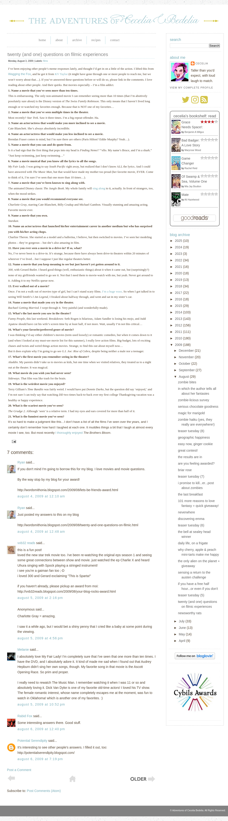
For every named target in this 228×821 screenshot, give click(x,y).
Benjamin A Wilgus (194, 132)
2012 (179, 325)
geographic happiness (194, 437)
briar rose (185, 470)
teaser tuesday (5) (191, 595)
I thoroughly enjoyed (69, 432)
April (182, 641)
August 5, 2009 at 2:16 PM (40, 598)
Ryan (21, 462)
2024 (179, 247)
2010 (179, 338)
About (59, 40)
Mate (185, 195)
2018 (179, 286)
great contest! (188, 450)
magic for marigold (191, 413)
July (182, 621)
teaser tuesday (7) (191, 476)
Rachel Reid (190, 168)
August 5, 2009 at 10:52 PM (41, 704)
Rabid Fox (24, 716)
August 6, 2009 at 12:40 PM (41, 729)
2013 (179, 319)
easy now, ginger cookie (195, 444)
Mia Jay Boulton (192, 186)
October (185, 363)
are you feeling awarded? (196, 463)
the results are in (190, 457)
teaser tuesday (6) (191, 525)
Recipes (96, 40)
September (187, 370)
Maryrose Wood (192, 150)
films (45, 61)
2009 (179, 345)
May (182, 634)
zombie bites (187, 382)
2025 (179, 241)
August (184, 376)
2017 (179, 293)
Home (42, 40)
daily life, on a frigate (193, 543)
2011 (179, 332)
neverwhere (186, 512)
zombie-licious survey (193, 400)
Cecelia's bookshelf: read (194, 116)
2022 (179, 260)
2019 (179, 280)
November (186, 357)
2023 (179, 254)
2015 (179, 306)
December (186, 350)
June (183, 628)
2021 (179, 267)
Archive (77, 40)
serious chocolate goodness (198, 406)
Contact (114, 40)
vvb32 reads (26, 543)
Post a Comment (19, 770)
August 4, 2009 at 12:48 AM (41, 531)
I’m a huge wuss (112, 291)
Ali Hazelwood (191, 199)
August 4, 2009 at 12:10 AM (41, 496)
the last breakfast (190, 494)
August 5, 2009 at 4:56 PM (40, 638)
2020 (179, 273)
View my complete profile (191, 87)
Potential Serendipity (32, 740)
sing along (99, 188)
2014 (179, 312)
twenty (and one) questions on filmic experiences (57, 54)
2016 (179, 299)
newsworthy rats (189, 613)
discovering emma (191, 519)
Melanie (23, 649)
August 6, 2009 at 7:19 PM (40, 759)
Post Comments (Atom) (44, 791)
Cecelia (201, 63)
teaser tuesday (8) (191, 431)
